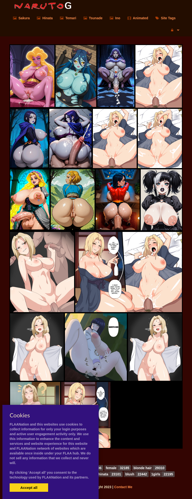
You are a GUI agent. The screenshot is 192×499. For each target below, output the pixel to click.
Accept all (29, 488)
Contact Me (123, 487)
